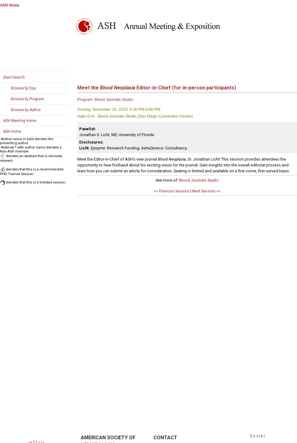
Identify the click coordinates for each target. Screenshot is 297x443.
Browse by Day (23, 88)
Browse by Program (27, 99)
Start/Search (14, 77)
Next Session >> (206, 191)
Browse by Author (26, 110)
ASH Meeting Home (19, 120)
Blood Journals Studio (199, 180)
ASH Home (9, 5)
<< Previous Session (171, 191)
